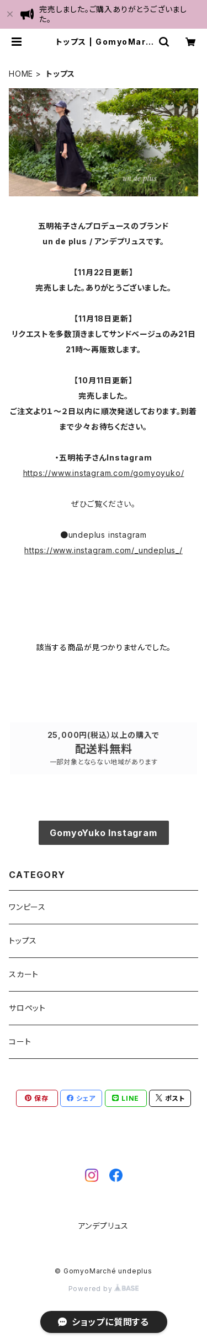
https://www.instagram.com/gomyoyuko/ (103, 473)
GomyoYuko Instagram (103, 832)
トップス (23, 940)
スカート (24, 974)
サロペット (27, 1008)
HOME (21, 73)
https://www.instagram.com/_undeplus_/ (103, 550)
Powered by (103, 1288)
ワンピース (27, 907)
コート (20, 1041)
